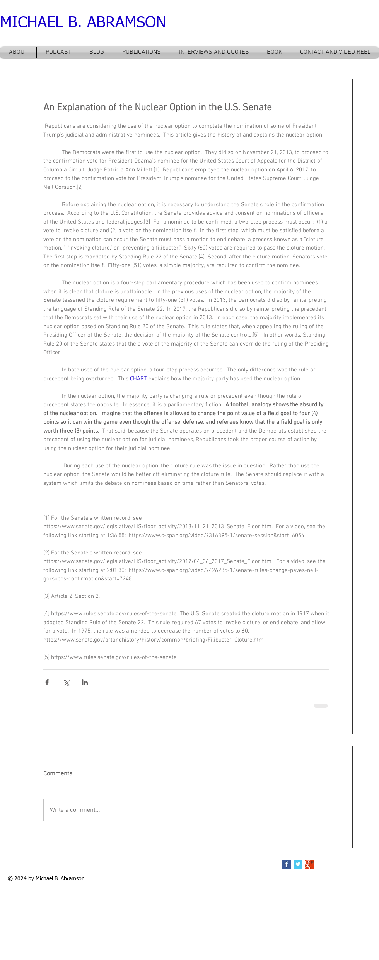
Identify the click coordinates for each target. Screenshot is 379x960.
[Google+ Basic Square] (309, 864)
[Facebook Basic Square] (286, 864)
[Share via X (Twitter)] (66, 682)
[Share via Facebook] (47, 682)
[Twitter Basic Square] (298, 864)
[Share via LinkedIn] (85, 682)
